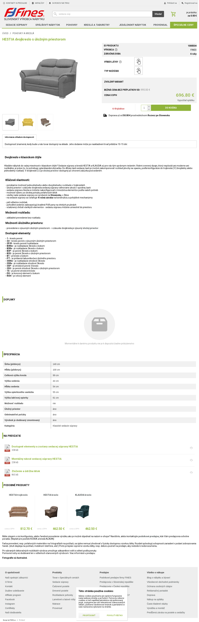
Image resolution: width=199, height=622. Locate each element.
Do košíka (171, 108)
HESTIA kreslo (50, 495)
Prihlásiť (22, 620)
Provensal (57, 608)
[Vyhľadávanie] (102, 14)
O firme (8, 582)
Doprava (151, 595)
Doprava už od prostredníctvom (139, 115)
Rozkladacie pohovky (62, 595)
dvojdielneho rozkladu (60, 185)
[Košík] (183, 14)
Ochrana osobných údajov (159, 586)
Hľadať (158, 14)
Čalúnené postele (60, 586)
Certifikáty (10, 608)
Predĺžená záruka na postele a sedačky (166, 612)
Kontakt (8, 586)
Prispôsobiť (89, 615)
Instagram (10, 604)
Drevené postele (60, 590)
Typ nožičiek (111, 71)
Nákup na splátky (155, 599)
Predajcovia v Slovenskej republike (116, 582)
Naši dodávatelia (13, 612)
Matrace (56, 604)
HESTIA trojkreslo (18, 495)
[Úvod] (24, 14)
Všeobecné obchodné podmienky (163, 582)
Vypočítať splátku (185, 100)
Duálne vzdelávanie (14, 590)
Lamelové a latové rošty (63, 599)
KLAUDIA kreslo (83, 495)
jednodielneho (34, 185)
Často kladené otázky (157, 604)
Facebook (10, 599)
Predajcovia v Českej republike (114, 586)
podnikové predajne (148, 536)
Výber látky (113, 62)
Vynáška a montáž (156, 608)
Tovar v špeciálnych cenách (65, 577)
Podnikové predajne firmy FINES (115, 577)
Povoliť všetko (115, 615)
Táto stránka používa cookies (96, 591)
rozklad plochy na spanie (128, 168)
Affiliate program (13, 595)
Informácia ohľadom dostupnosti (19, 137)
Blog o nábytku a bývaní (158, 577)
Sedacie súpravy (60, 582)
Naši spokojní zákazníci (16, 577)
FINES (193, 50)
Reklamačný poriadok (157, 590)
